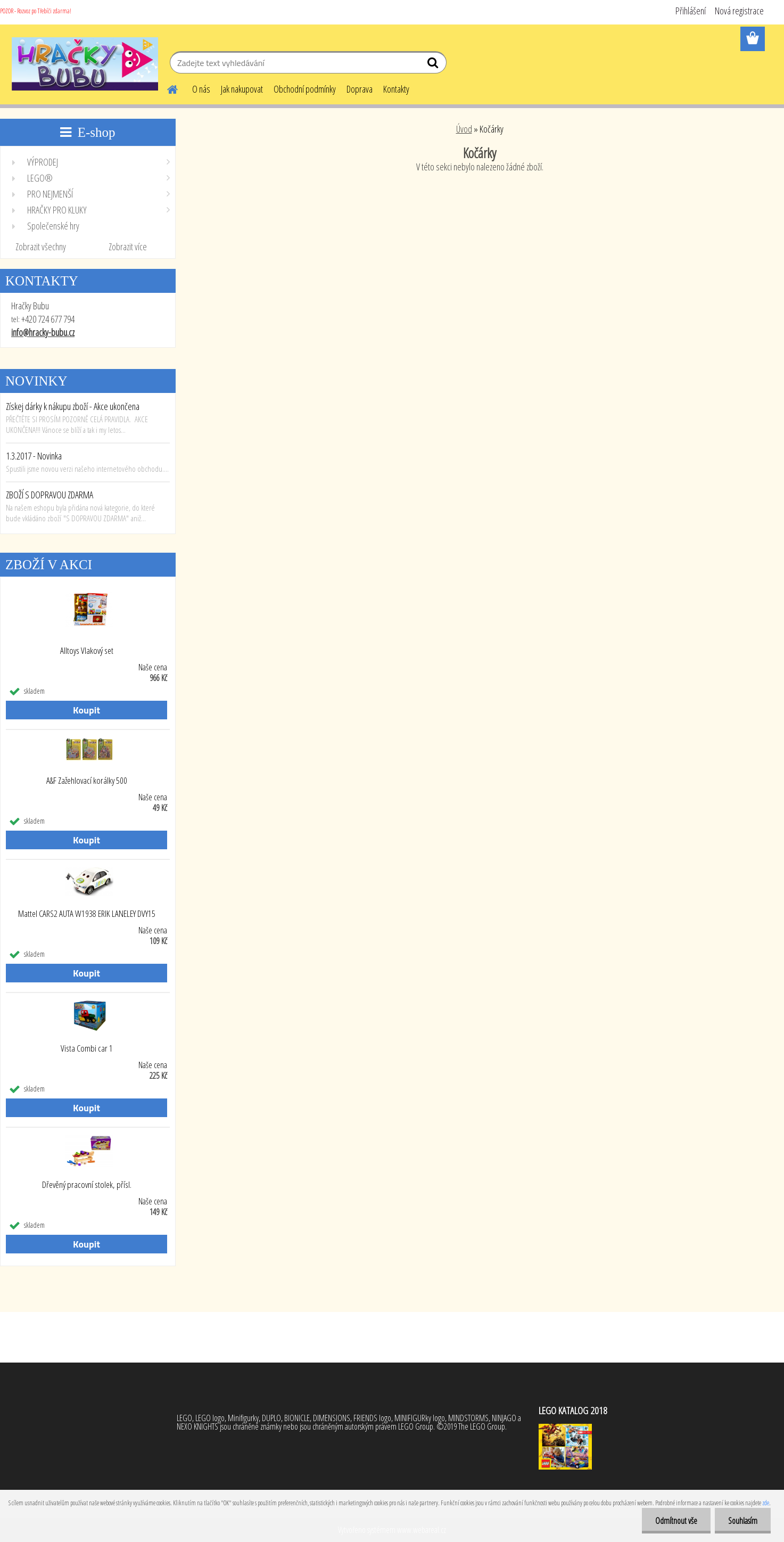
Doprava (359, 89)
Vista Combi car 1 (87, 1048)
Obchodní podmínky (305, 89)
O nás (201, 89)
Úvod (464, 128)
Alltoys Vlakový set (86, 650)
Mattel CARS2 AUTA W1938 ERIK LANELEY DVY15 (86, 913)
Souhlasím (742, 1521)
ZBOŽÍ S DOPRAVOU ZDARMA (49, 494)
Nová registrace (739, 10)
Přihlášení (690, 10)
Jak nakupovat (242, 89)
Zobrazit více (128, 246)
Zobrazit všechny (40, 246)
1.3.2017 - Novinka (34, 455)
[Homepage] (167, 88)
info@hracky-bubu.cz (43, 332)
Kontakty (396, 89)
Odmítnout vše (676, 1521)
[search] (434, 65)
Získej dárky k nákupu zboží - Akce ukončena (72, 406)
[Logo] (85, 64)
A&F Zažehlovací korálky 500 (86, 780)
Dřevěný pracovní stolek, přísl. (86, 1184)
